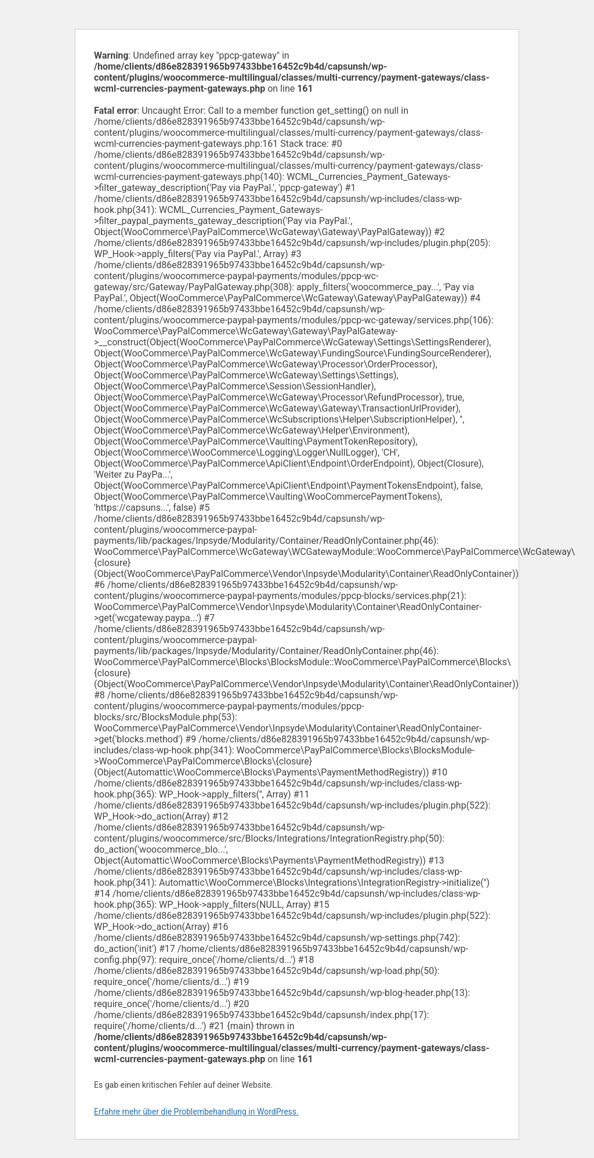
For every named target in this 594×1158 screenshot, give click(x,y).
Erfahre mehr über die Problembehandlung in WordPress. (196, 1111)
